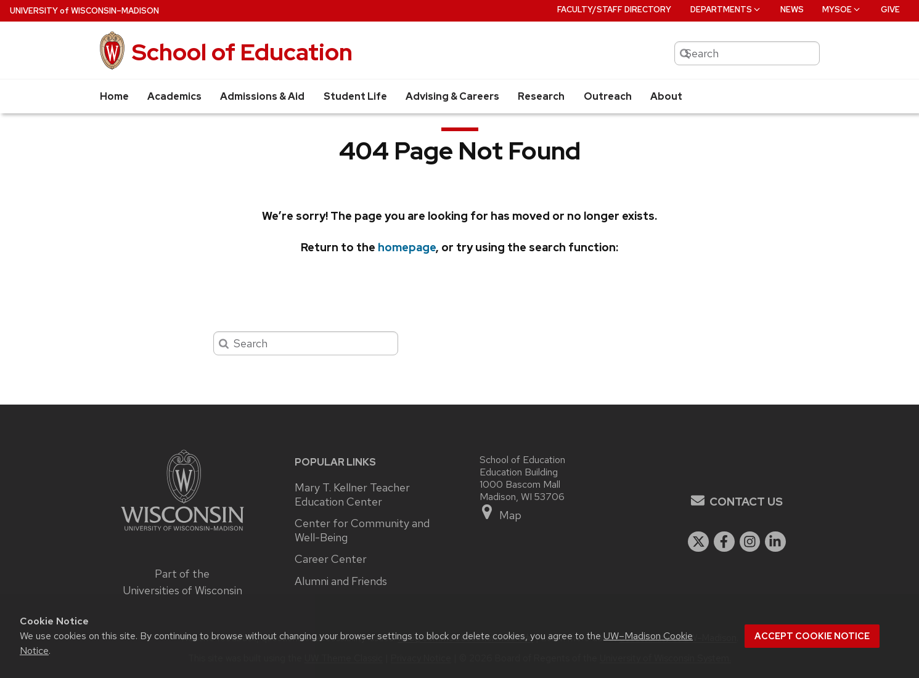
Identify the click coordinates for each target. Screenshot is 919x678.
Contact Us (746, 501)
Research (541, 96)
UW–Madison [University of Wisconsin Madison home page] (84, 11)
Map (501, 512)
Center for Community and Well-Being (362, 530)
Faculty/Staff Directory (614, 9)
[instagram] (750, 541)
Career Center (331, 559)
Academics (174, 96)
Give (890, 9)
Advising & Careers (452, 96)
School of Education (242, 52)
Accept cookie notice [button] (812, 636)
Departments (726, 9)
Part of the (182, 582)
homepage (407, 247)
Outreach (608, 96)
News (792, 9)
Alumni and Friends (341, 581)
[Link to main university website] (182, 532)
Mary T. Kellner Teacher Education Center (352, 495)
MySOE (842, 9)
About (666, 96)
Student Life (355, 96)
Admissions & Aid (262, 96)
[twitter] (698, 541)
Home (114, 96)
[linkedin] (775, 541)
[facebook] (724, 541)
